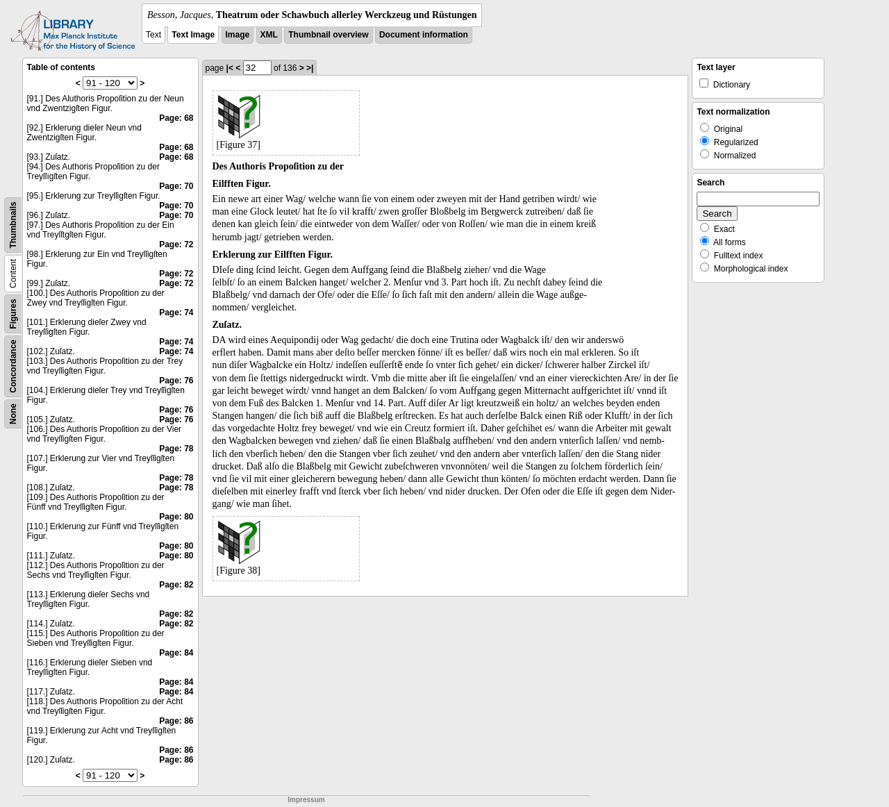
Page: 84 (176, 653)
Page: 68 (176, 118)
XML (269, 35)
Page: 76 (176, 380)
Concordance (13, 366)
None (13, 414)
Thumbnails (13, 224)
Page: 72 (176, 244)
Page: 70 (176, 186)
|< (229, 68)
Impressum (306, 800)
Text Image (193, 35)
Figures (13, 313)
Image (238, 35)
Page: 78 (176, 449)
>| (309, 68)
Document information (423, 35)
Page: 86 (176, 721)
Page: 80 (176, 517)
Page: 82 (176, 585)
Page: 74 (176, 312)
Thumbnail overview (328, 35)
